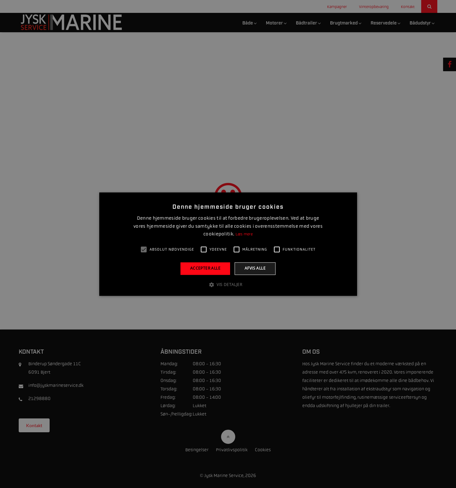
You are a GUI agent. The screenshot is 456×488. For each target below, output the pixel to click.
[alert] (228, 244)
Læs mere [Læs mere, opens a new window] (244, 234)
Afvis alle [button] (255, 268)
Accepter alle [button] (205, 268)
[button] (228, 284)
